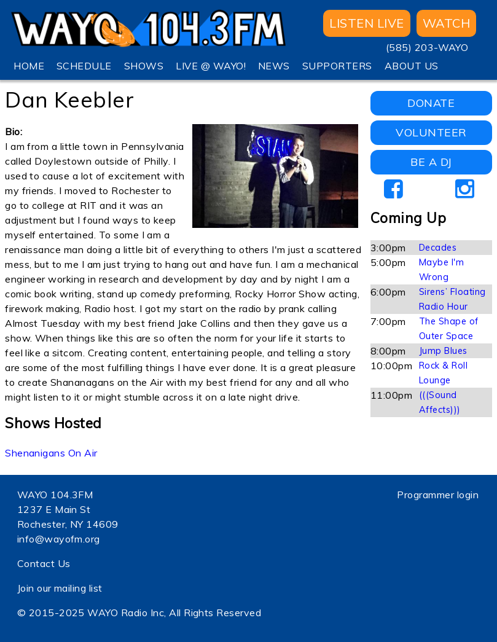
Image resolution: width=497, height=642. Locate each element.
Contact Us (44, 563)
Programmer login (438, 494)
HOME (29, 66)
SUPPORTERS (337, 66)
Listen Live (366, 23)
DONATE (431, 103)
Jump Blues (443, 350)
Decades (437, 247)
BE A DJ (431, 162)
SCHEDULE (84, 66)
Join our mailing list (60, 588)
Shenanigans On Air (51, 453)
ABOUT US (412, 66)
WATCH (446, 23)
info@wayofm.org (58, 539)
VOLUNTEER (431, 132)
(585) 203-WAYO (427, 47)
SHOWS (143, 66)
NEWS (274, 66)
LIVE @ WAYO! (211, 66)
